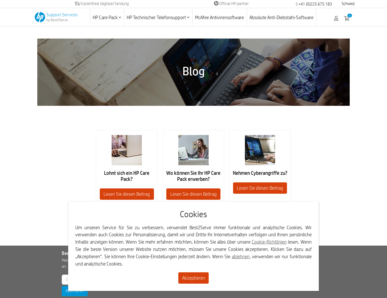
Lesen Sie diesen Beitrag (127, 194)
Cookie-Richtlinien (269, 242)
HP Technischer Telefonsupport (158, 17)
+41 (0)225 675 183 (314, 4)
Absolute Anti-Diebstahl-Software (281, 17)
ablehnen (241, 256)
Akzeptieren (193, 278)
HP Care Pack (107, 17)
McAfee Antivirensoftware (219, 17)
